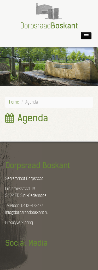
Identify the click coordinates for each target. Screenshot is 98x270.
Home (14, 102)
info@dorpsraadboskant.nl (26, 212)
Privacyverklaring (19, 222)
